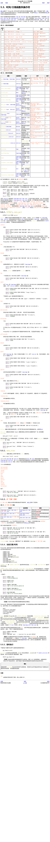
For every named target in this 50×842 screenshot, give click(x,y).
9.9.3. (9, 499)
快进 (43, 2)
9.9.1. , (11, 212)
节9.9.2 (28, 114)
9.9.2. (8, 451)
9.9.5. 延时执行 (7, 645)
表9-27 (29, 502)
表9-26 (2, 11)
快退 (6, 2)
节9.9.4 (24, 93)
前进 (48, 2)
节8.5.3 (27, 522)
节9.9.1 (24, 106)
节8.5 (46, 12)
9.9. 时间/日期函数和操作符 (15, 7)
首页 (25, 681)
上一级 (25, 683)
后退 (2, 2)
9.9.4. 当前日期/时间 (9, 545)
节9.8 (36, 12)
